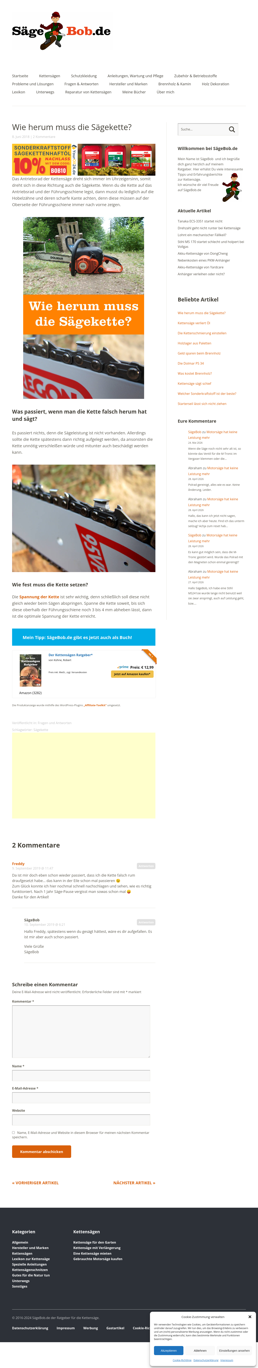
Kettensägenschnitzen (30, 1270)
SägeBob (194, 432)
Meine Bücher (134, 92)
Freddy (18, 863)
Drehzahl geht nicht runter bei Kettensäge (209, 228)
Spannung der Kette (39, 597)
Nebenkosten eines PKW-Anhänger (204, 260)
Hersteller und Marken (128, 84)
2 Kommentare (44, 137)
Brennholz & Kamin (174, 84)
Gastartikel (115, 1328)
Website (18, 1110)
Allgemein (20, 1242)
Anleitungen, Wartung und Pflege (135, 76)
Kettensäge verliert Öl (194, 323)
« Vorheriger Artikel (35, 1183)
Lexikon (18, 92)
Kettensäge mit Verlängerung (97, 1248)
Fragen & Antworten (81, 84)
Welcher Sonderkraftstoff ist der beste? (207, 393)
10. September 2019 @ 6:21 (44, 924)
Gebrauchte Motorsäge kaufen (98, 1259)
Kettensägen (49, 76)
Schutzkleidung (84, 76)
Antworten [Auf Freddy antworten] (146, 866)
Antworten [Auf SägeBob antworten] (146, 922)
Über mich (165, 92)
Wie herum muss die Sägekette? (202, 313)
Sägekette (40, 730)
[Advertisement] (83, 776)
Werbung (90, 1328)
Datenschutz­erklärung (206, 1360)
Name (18, 1066)
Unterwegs (45, 92)
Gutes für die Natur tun (31, 1275)
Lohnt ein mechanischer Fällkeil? (202, 235)
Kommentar (23, 1001)
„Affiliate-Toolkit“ (95, 705)
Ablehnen (200, 1350)
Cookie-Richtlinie (182, 1360)
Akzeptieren (169, 1350)
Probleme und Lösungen (33, 84)
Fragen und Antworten (55, 723)
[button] (250, 1317)
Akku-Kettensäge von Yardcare (201, 267)
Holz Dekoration (215, 84)
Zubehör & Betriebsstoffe (195, 76)
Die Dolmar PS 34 (191, 363)
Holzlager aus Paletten (194, 343)
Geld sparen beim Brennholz (199, 353)
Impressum (227, 1360)
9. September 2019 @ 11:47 (32, 868)
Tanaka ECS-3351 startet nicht (200, 221)
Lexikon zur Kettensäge (31, 1259)
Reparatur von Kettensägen (88, 92)
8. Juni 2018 (20, 137)
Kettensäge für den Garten (94, 1242)
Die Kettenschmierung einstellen (202, 333)
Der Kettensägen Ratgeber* (71, 655)
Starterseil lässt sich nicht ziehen (202, 403)
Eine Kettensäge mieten (92, 1253)
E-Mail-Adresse (25, 1088)
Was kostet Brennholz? (195, 373)
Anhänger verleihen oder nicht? (201, 274)
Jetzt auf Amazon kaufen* (132, 674)
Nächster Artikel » (134, 1183)
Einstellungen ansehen (234, 1350)
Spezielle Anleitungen (29, 1264)
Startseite (20, 76)
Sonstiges (19, 1286)
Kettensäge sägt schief (194, 383)
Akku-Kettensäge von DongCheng (203, 253)
